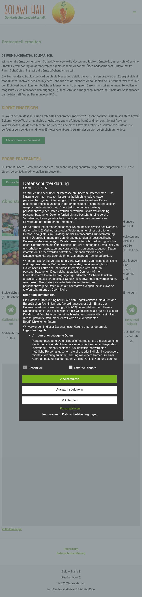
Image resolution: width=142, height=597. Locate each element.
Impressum (50, 414)
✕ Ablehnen (69, 400)
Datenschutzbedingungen (80, 414)
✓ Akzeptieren (69, 379)
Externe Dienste (82, 367)
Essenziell (32, 367)
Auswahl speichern (69, 389)
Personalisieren (70, 408)
